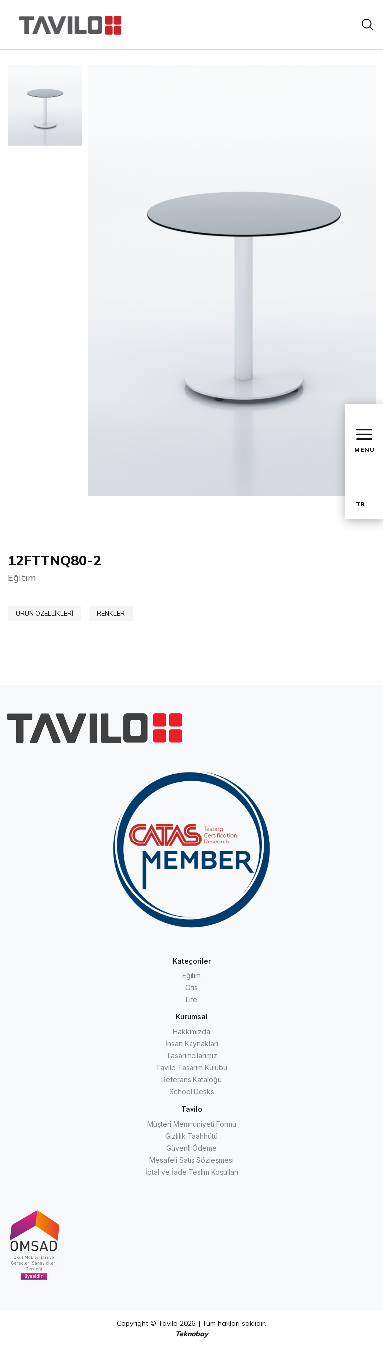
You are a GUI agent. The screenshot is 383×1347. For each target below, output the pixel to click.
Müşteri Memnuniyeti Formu (191, 1124)
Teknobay (191, 1333)
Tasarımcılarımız (191, 1055)
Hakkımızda (191, 1031)
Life (191, 999)
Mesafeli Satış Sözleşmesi (191, 1160)
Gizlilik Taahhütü (191, 1136)
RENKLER (111, 613)
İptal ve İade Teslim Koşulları (191, 1172)
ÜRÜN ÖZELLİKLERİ (44, 613)
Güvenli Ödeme (191, 1148)
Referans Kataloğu (191, 1079)
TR (360, 503)
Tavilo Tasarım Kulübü (191, 1067)
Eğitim (191, 975)
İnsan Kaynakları (191, 1043)
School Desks (191, 1091)
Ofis (191, 987)
